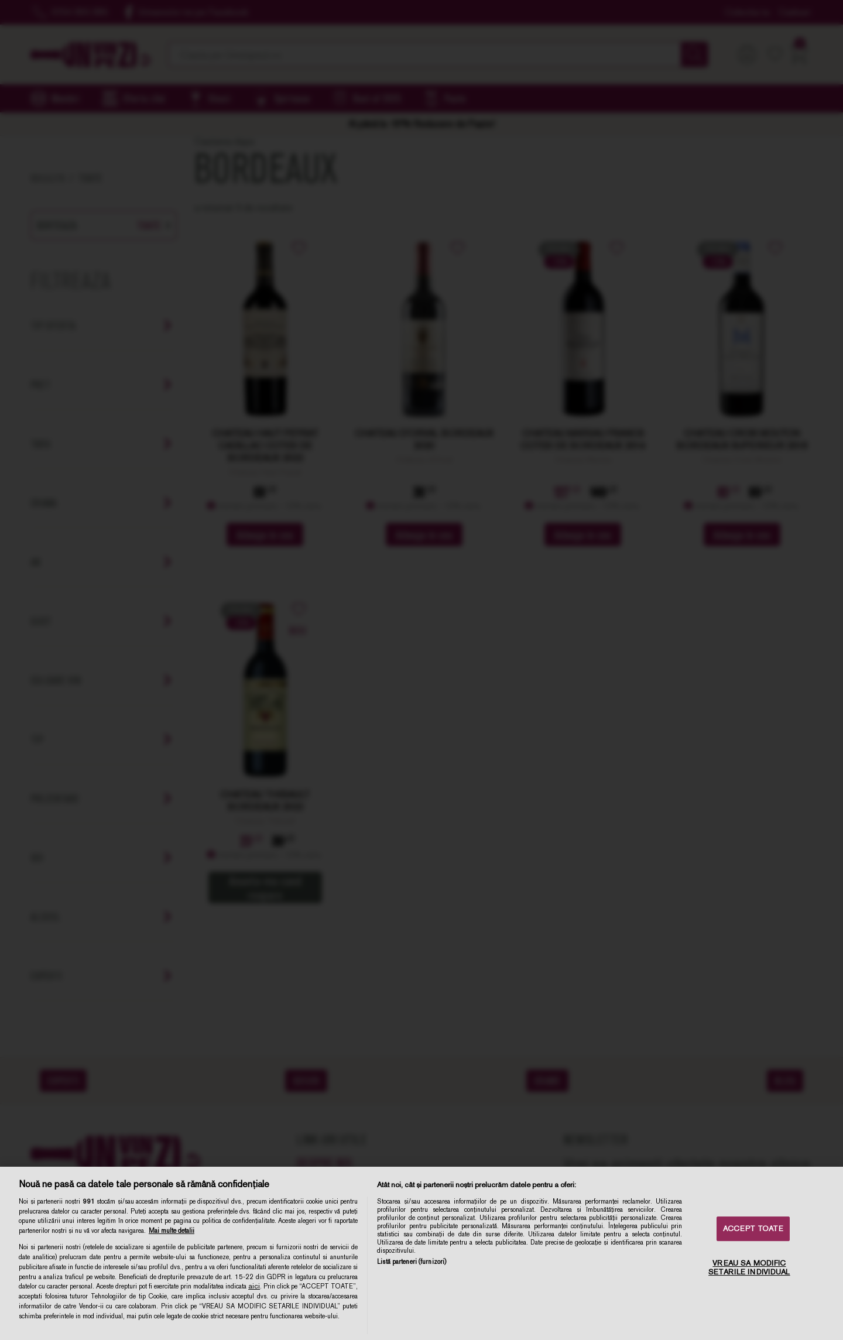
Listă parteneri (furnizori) (411, 1261)
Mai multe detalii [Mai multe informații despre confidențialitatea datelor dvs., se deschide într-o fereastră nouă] (171, 1230)
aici (254, 1286)
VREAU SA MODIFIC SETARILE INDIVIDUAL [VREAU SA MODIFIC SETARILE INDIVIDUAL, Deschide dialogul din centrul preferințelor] (749, 1267)
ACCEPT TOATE (753, 1228)
